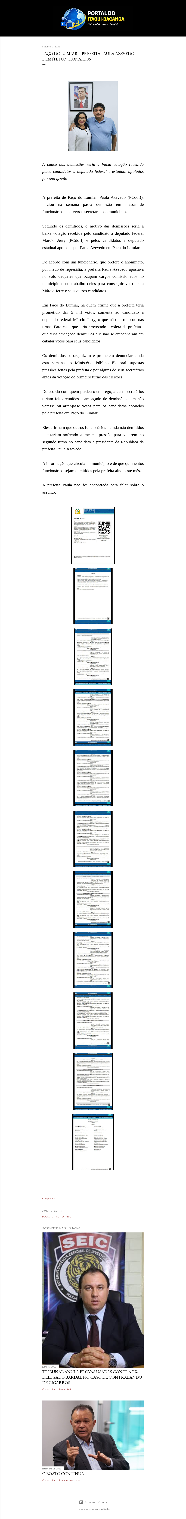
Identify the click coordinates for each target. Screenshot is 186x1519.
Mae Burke (104, 1509)
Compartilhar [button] (49, 1198)
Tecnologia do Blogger (93, 1502)
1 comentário (65, 1389)
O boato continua (63, 1473)
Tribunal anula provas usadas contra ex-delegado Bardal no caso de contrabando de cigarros (92, 1377)
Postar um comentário (56, 1216)
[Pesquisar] (142, 9)
